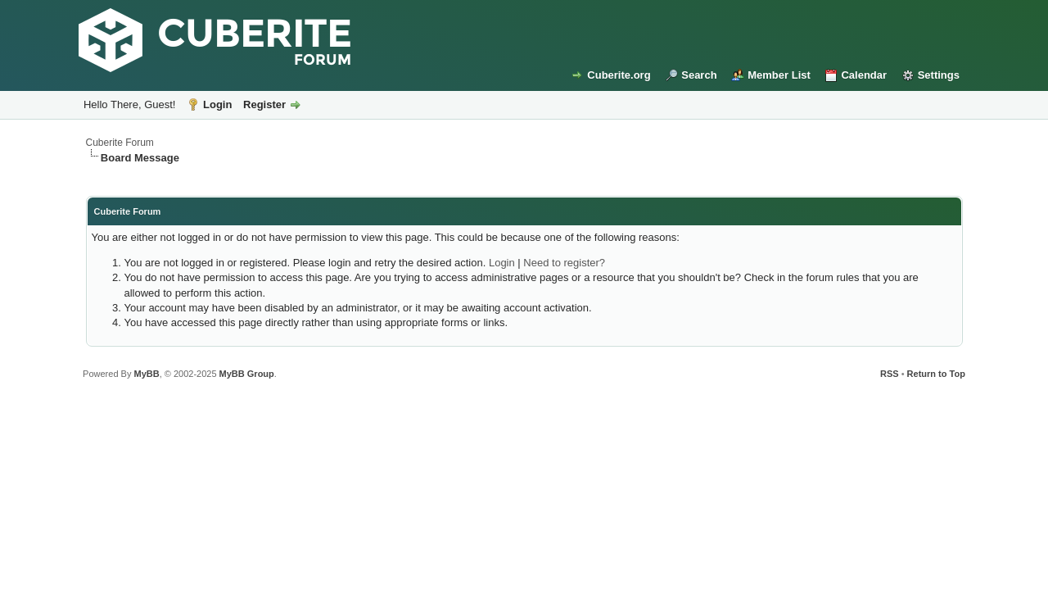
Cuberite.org (618, 75)
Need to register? (564, 262)
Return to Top (936, 374)
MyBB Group (246, 374)
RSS (889, 374)
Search (698, 75)
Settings (939, 75)
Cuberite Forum (120, 142)
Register (264, 104)
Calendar (864, 75)
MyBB (146, 374)
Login (217, 104)
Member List (779, 75)
